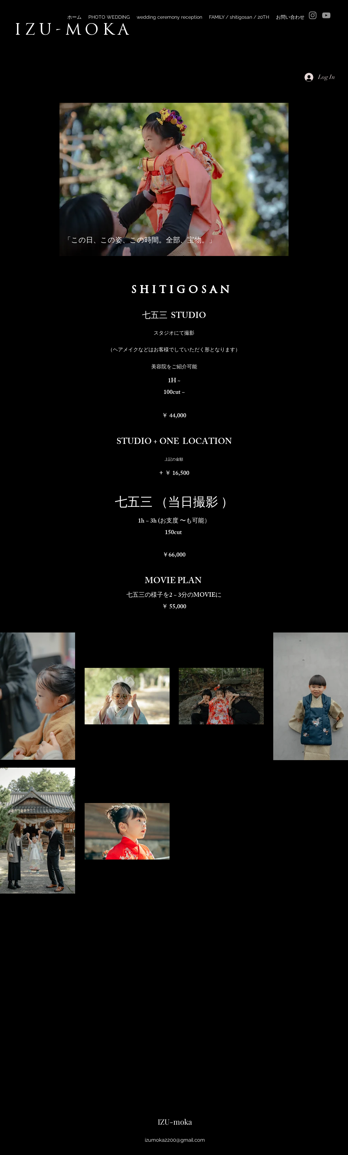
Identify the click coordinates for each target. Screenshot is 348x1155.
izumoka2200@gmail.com (175, 1140)
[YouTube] (326, 15)
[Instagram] (313, 15)
